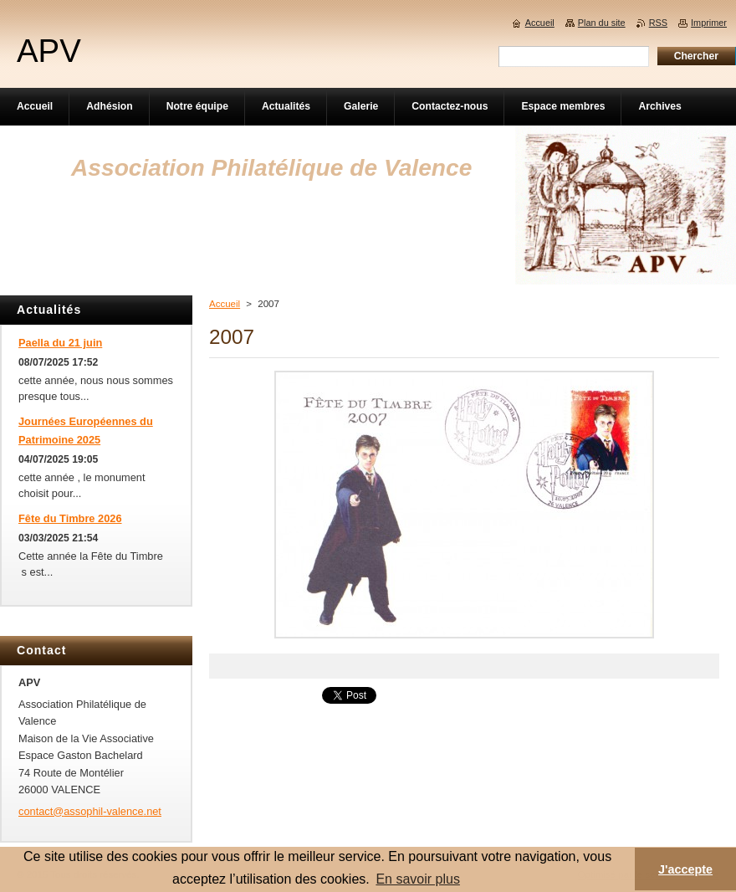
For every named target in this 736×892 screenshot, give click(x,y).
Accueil (224, 304)
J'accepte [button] (685, 869)
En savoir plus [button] (418, 879)
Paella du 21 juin (60, 342)
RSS (658, 23)
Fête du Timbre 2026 (70, 518)
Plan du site (602, 23)
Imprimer (709, 23)
